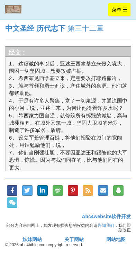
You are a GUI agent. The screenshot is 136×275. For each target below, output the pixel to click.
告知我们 (106, 225)
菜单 (121, 11)
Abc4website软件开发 (106, 216)
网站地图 (116, 239)
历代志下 (50, 28)
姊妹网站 (32, 239)
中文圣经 (19, 28)
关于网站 (74, 239)
